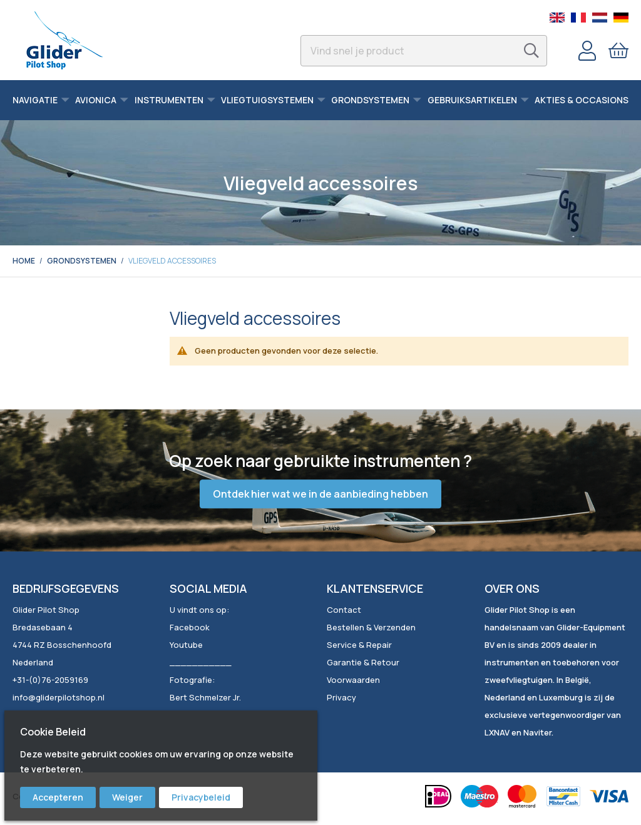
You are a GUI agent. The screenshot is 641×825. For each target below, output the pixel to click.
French (578, 18)
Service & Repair (359, 644)
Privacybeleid (201, 797)
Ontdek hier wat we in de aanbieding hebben (320, 494)
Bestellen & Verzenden (371, 627)
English (557, 18)
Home (24, 260)
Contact (344, 609)
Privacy (341, 697)
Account (587, 51)
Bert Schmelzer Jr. (205, 697)
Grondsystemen (81, 260)
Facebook (190, 627)
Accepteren (58, 797)
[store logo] (64, 40)
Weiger (127, 797)
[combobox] (423, 50)
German (620, 18)
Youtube (186, 644)
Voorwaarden (353, 679)
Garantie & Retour (363, 662)
